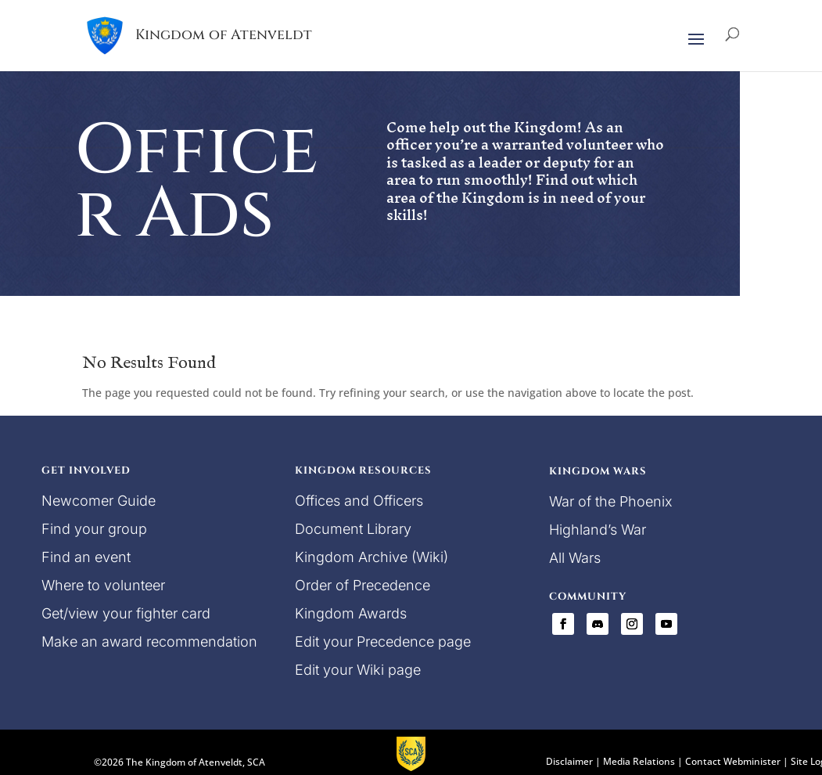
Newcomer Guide (98, 500)
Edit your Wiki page (358, 669)
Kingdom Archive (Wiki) (371, 557)
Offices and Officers (359, 500)
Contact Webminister (733, 761)
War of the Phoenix (611, 501)
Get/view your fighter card (125, 613)
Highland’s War (597, 529)
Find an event (86, 557)
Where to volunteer (103, 585)
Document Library (353, 529)
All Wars (575, 558)
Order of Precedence (362, 585)
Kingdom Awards (351, 613)
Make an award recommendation (149, 641)
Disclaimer (569, 761)
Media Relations (639, 761)
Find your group (94, 529)
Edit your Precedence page (383, 641)
